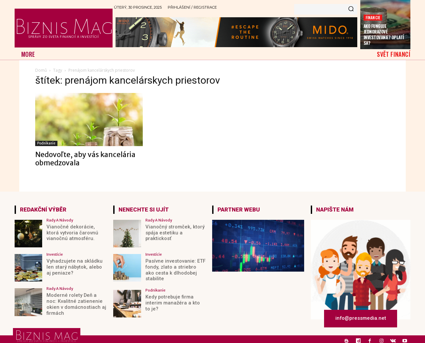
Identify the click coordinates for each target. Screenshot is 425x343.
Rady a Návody (59, 220)
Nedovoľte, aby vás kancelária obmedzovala (85, 158)
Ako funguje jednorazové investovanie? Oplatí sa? (384, 34)
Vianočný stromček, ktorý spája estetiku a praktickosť (175, 229)
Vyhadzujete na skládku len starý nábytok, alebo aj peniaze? (75, 266)
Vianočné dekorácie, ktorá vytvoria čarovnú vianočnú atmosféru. (74, 232)
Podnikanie (46, 143)
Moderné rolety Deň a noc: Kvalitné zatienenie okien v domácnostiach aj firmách (75, 301)
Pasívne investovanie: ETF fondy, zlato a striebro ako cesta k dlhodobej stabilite (174, 266)
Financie (373, 17)
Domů (41, 70)
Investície (54, 254)
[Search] (351, 9)
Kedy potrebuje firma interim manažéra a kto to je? (173, 301)
